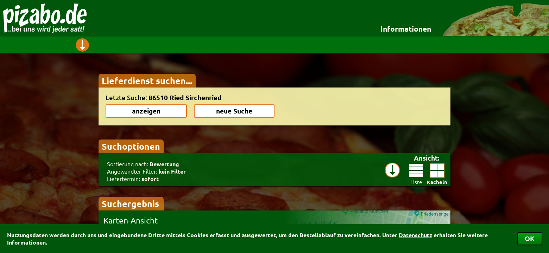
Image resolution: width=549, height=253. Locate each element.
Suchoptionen (131, 146)
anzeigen (146, 110)
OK (530, 238)
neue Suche (234, 110)
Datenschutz (415, 235)
